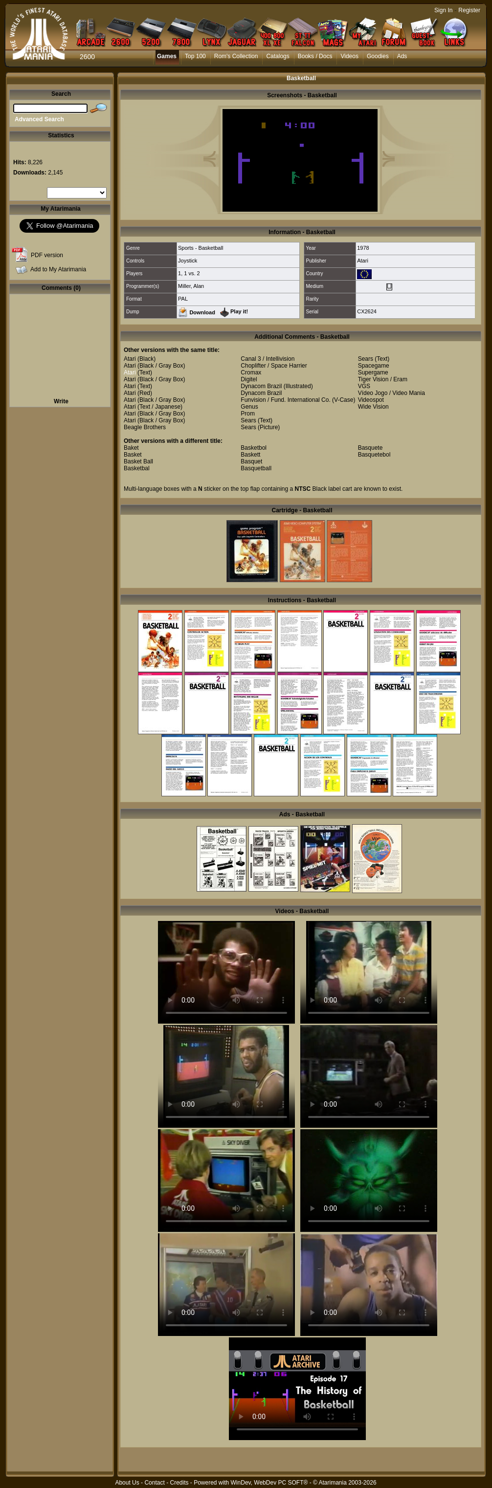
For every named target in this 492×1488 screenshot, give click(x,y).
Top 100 (195, 56)
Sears (248, 420)
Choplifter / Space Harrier (274, 365)
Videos (349, 56)
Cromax (251, 372)
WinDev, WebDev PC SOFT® (269, 1482)
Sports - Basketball (200, 248)
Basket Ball (138, 461)
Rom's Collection (236, 56)
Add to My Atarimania (58, 269)
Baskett (250, 454)
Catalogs (277, 56)
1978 (363, 248)
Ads (402, 56)
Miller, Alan (191, 286)
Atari (362, 260)
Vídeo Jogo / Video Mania (391, 393)
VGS (364, 386)
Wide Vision (373, 406)
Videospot (371, 399)
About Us (127, 1482)
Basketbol (254, 447)
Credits (179, 1482)
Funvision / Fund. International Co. (285, 399)
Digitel (249, 379)
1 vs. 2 (192, 273)
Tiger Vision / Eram (382, 379)
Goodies (378, 56)
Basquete (370, 447)
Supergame (373, 372)
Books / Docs (315, 56)
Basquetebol (374, 454)
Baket (131, 447)
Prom (248, 413)
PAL (183, 299)
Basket (133, 454)
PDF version (47, 255)
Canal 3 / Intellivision (267, 358)
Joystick (187, 260)
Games (167, 56)
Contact (154, 1482)
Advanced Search (39, 119)
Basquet (251, 461)
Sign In (443, 10)
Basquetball (256, 468)
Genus (249, 406)
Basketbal (137, 468)
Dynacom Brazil (261, 386)
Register (469, 10)
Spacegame (373, 365)
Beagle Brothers (145, 427)
